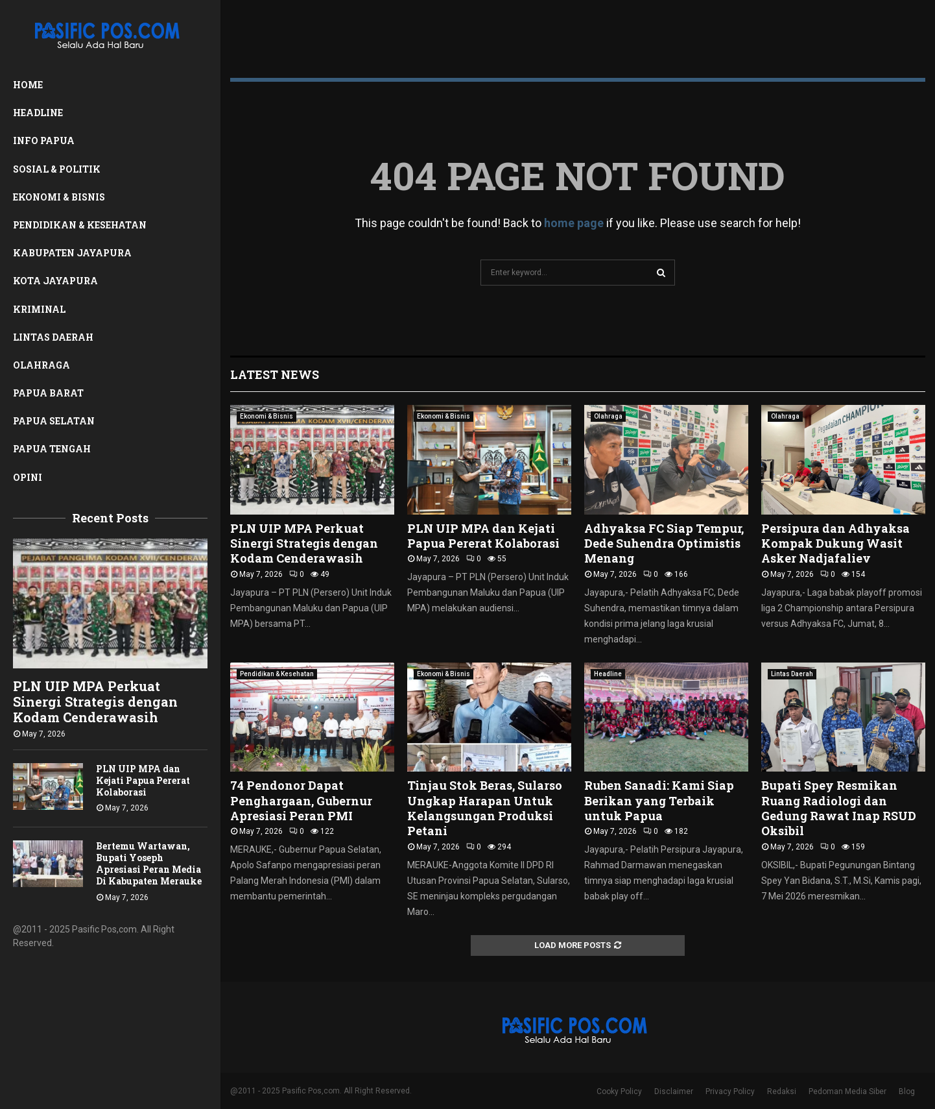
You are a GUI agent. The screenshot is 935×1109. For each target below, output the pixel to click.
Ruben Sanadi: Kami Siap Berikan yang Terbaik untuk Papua (659, 800)
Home (28, 85)
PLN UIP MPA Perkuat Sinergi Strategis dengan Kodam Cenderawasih (95, 701)
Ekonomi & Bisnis (59, 197)
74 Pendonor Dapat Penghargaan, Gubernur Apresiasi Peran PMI (301, 800)
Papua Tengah (52, 449)
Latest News (274, 374)
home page (574, 223)
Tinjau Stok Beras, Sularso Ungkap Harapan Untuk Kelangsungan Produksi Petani (484, 807)
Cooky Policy (619, 1091)
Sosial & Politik (57, 169)
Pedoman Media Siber (847, 1091)
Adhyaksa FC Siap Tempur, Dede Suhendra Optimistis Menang (664, 543)
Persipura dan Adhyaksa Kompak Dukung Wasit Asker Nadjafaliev (835, 543)
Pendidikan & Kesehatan (80, 225)
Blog (907, 1091)
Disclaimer (673, 1091)
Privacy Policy (730, 1091)
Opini (27, 477)
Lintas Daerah (53, 337)
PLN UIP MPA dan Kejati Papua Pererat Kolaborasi (143, 780)
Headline (38, 112)
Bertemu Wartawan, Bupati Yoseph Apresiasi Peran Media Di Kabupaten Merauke (149, 863)
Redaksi (781, 1091)
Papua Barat (48, 393)
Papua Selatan (54, 421)
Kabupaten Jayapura (72, 253)
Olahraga (41, 365)
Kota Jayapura (55, 280)
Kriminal (39, 309)
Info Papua (44, 140)
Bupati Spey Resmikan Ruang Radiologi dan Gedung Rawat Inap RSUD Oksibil (838, 807)
